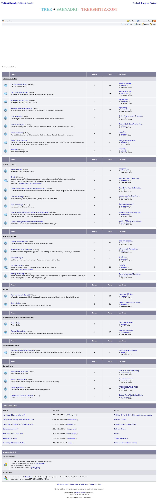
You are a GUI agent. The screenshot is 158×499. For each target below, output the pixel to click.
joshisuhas (124, 259)
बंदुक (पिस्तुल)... (123, 108)
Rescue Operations (17, 388)
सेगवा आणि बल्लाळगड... (126, 241)
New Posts (132, 21)
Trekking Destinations (18, 331)
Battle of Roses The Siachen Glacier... (131, 395)
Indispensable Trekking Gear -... (129, 196)
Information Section (10, 79)
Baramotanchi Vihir (125, 91)
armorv (123, 118)
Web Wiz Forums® (80, 492)
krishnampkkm (125, 214)
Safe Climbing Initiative (35, 183)
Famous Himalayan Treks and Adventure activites (27, 222)
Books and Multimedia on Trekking (22, 350)
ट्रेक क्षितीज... (122, 265)
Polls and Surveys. (17, 205)
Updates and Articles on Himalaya (22, 396)
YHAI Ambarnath (23, 183)
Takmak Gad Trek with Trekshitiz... (130, 188)
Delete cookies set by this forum (79, 484)
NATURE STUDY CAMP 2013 (129, 178)
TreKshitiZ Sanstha (10, 236)
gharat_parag (35, 468)
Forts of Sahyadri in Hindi (19, 92)
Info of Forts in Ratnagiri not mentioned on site (18, 424)
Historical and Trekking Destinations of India (18, 318)
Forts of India (15, 323)
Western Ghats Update (18, 379)
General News (8, 366)
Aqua (122, 190)
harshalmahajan (125, 110)
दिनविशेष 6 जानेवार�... (126, 83)
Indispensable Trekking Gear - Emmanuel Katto (18, 419)
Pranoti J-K (124, 296)
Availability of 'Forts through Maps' (14, 443)
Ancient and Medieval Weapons (21, 108)
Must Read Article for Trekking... (129, 371)
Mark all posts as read (63, 484)
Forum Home (8, 21)
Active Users (7, 472)
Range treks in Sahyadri (19, 140)
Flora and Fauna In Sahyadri (20, 295)
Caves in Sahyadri (17, 133)
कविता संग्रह (14, 150)
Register (146, 24)
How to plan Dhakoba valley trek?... (130, 213)
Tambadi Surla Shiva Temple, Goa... (131, 124)
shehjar (123, 352)
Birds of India (15, 303)
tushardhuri (124, 251)
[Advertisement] (79, 45)
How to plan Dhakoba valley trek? (14, 415)
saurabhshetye (125, 93)
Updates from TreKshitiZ (19, 241)
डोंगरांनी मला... (123, 257)
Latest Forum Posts (10, 406)
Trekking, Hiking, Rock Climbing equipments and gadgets (29, 212)
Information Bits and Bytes (19, 100)
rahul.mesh (124, 276)
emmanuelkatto (125, 198)
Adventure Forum (9, 164)
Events (138, 24)
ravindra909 (124, 151)
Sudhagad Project (17, 258)
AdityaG (123, 389)
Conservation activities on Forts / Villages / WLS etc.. (28, 188)
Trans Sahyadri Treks (126, 379)
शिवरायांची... (122, 149)
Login (154, 24)
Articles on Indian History (19, 84)
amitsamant (124, 126)
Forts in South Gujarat (126, 322)
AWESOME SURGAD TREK (128, 387)
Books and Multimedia (11, 346)
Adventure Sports (16, 169)
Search (130, 24)
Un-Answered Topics (145, 21)
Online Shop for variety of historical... (131, 116)
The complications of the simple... (130, 274)
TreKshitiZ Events (16, 265)
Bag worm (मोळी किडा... (126, 294)
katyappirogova (125, 180)
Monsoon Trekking (17, 197)
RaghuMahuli (124, 101)
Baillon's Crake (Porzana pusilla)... (130, 302)
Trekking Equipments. (126, 330)
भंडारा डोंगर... (122, 132)
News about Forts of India (19, 371)
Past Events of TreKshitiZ (26, 269)
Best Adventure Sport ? (126, 204)
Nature (5, 290)
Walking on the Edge (17, 274)
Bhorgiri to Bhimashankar (127, 141)
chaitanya (123, 85)
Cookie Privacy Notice (95, 484)
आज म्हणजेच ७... (124, 169)
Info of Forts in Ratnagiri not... (128, 249)
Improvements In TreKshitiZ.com (21, 250)
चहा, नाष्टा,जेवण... (124, 100)
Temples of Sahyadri (17, 125)
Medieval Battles (16, 116)
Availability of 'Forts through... (128, 350)
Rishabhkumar (125, 332)
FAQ (125, 24)
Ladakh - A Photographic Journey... (130, 221)
